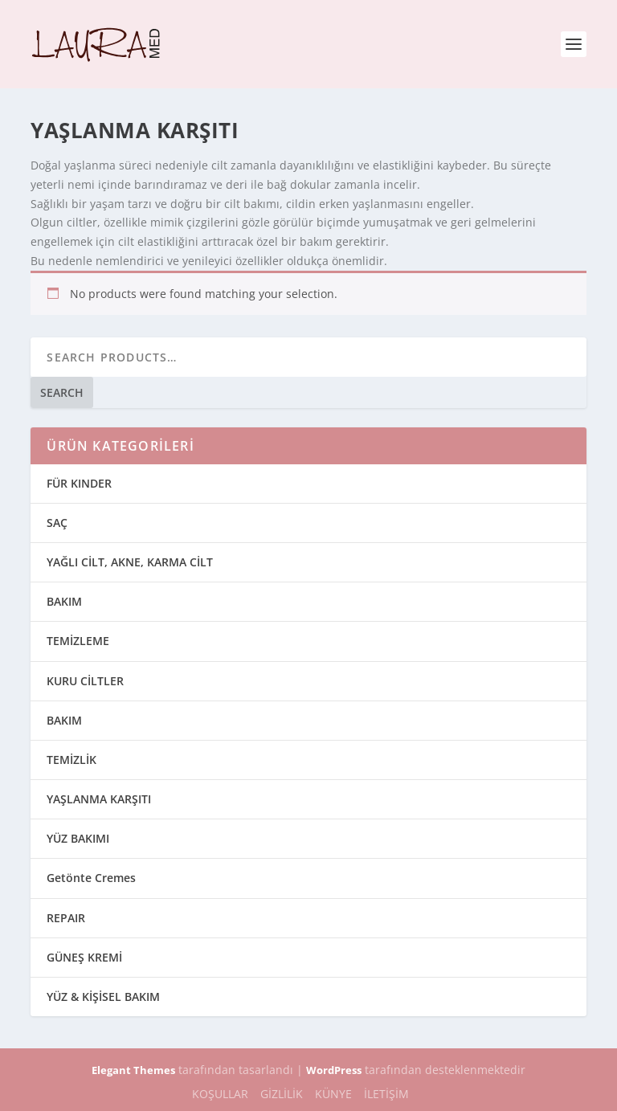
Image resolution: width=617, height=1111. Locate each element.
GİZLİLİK (281, 1093)
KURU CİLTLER (85, 680)
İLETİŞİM (386, 1093)
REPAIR (66, 917)
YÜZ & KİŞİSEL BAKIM (103, 996)
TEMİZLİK (71, 759)
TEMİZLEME (78, 640)
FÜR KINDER (79, 483)
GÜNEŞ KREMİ (84, 957)
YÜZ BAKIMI (78, 838)
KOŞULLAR (220, 1093)
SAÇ (57, 522)
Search (62, 392)
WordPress (334, 1070)
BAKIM (64, 601)
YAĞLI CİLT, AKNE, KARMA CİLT (130, 562)
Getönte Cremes (91, 877)
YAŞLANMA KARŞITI (99, 799)
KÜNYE (333, 1093)
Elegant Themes (133, 1070)
